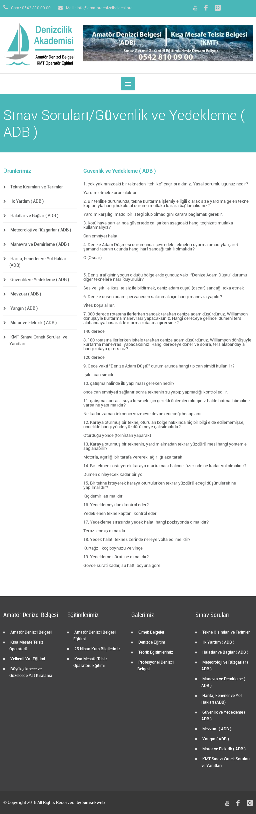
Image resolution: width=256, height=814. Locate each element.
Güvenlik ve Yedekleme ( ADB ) (39, 279)
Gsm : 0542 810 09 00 (27, 8)
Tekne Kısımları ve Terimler (36, 187)
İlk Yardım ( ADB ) (26, 201)
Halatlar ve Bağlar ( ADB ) (33, 215)
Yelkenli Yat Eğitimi (27, 659)
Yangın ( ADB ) (23, 308)
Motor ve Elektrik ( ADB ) (33, 322)
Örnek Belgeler (150, 632)
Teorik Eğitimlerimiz (155, 652)
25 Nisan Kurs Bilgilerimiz (96, 649)
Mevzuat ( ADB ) (25, 294)
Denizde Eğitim (151, 642)
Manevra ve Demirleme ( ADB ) (39, 244)
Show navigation (128, 83)
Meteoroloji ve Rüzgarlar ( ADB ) (40, 230)
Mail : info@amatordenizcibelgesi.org (95, 8)
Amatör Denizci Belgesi (30, 632)
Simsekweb (93, 802)
